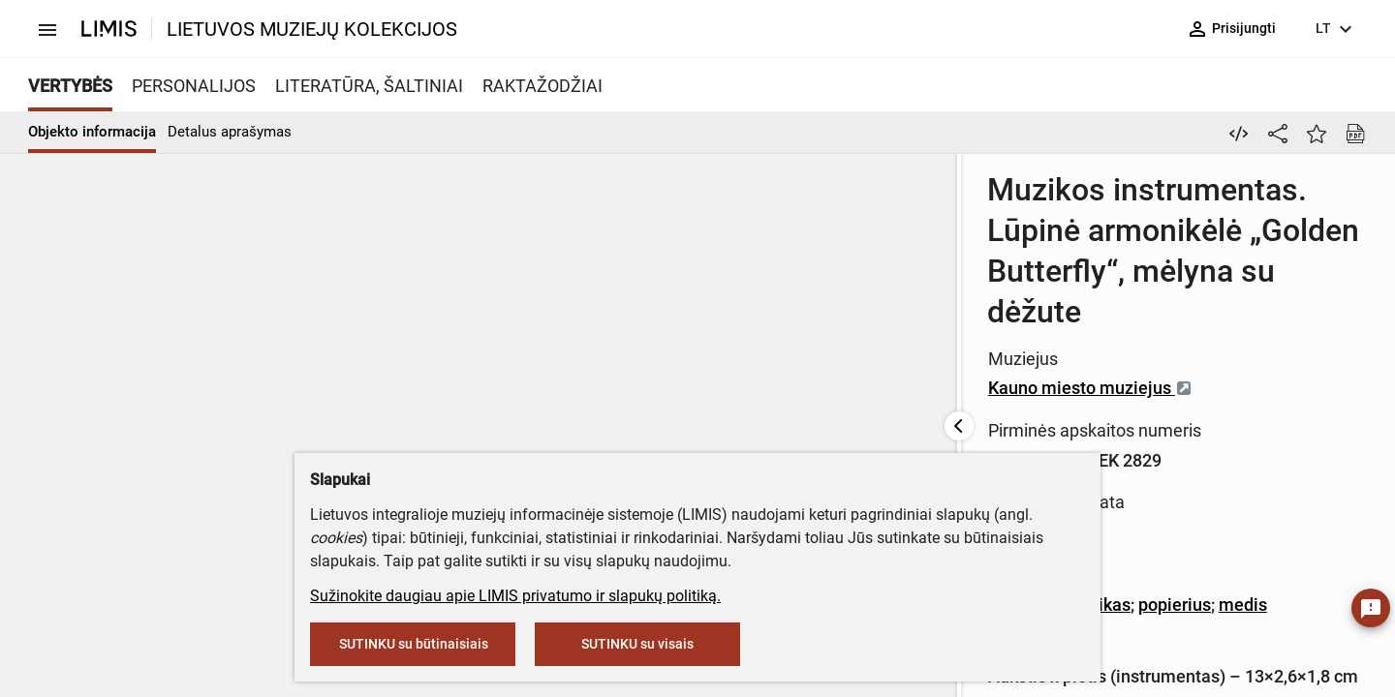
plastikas (796, 414)
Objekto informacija (92, 131)
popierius (876, 414)
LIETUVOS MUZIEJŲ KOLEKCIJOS (312, 29)
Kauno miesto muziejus (792, 284)
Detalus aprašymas (230, 131)
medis (944, 414)
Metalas (722, 414)
